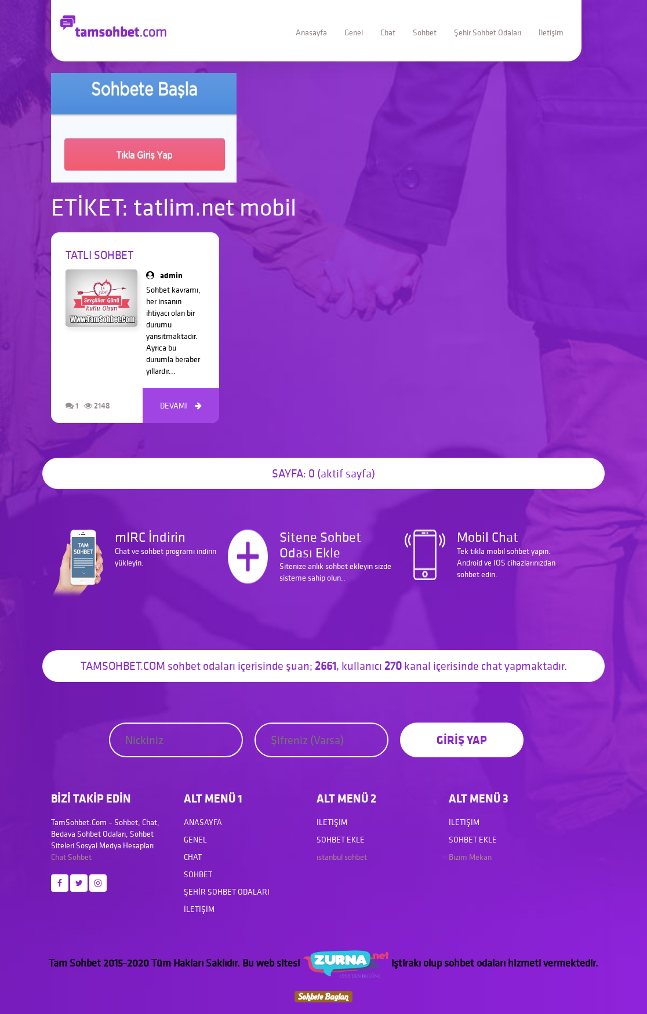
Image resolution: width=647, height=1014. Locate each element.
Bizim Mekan (470, 857)
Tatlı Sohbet (99, 254)
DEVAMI (181, 405)
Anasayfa (311, 32)
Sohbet (425, 32)
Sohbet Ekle (341, 839)
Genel (353, 32)
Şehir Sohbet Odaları (487, 32)
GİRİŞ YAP (462, 739)
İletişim (551, 32)
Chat (387, 32)
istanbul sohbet (342, 857)
